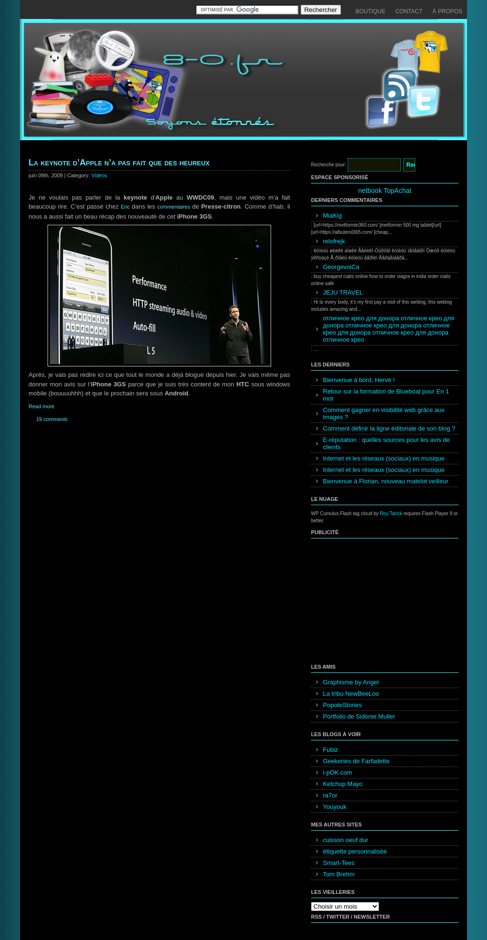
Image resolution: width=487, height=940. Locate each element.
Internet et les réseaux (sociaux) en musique (384, 458)
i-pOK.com (337, 772)
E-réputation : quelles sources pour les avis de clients (386, 443)
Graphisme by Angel (351, 682)
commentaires (174, 207)
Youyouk (334, 806)
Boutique (371, 11)
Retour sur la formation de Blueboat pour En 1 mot (386, 395)
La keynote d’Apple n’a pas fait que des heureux (119, 162)
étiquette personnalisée (355, 851)
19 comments (52, 419)
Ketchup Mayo (342, 783)
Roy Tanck (391, 513)
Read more (41, 406)
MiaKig (332, 215)
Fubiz (330, 749)
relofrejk (334, 241)
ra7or (330, 795)
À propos (447, 11)
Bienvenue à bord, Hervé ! (359, 380)
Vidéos (99, 175)
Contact (408, 11)
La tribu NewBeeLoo (351, 693)
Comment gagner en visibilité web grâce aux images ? (384, 413)
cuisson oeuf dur (345, 840)
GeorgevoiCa (341, 266)
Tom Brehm (338, 874)
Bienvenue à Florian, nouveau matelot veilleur (385, 481)
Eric (126, 207)
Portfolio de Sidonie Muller (359, 716)
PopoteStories (342, 705)
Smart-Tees (338, 862)
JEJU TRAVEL (343, 292)
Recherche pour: (328, 164)
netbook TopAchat (384, 190)
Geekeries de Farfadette (356, 761)
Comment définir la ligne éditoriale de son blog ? (389, 428)
